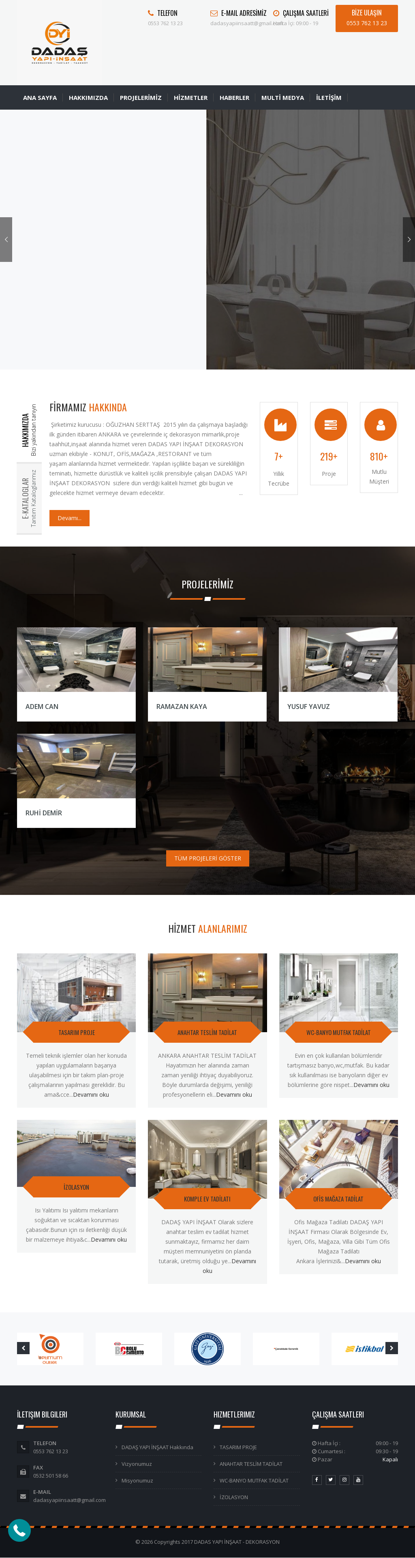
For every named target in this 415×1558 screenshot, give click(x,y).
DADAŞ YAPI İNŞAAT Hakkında (157, 1447)
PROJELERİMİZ (141, 97)
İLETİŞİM (329, 97)
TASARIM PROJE (76, 1032)
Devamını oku (91, 1094)
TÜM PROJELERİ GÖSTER (207, 858)
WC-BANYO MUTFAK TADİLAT (338, 1032)
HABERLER (234, 97)
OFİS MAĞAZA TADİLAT (338, 1198)
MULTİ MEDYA (282, 97)
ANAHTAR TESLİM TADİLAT (207, 1032)
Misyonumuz (137, 1480)
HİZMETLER (191, 97)
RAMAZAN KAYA (181, 706)
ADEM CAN (42, 706)
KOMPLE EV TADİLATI (207, 1198)
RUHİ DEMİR (44, 812)
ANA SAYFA (40, 97)
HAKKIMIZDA (88, 97)
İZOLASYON (76, 1186)
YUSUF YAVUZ (308, 706)
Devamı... (69, 518)
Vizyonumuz (137, 1463)
